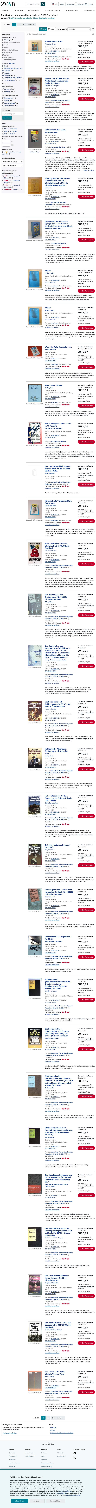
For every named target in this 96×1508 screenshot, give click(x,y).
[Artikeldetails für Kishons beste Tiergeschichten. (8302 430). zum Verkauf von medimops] (34, 509)
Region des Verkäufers (10, 161)
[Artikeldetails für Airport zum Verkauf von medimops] (34, 278)
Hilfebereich (60, 1453)
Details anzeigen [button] (89, 170)
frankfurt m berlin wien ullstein (20, 18)
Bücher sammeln (33, 10)
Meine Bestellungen (14, 1463)
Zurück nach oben (48, 1444)
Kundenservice (61, 1456)
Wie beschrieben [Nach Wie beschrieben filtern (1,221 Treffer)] (11, 80)
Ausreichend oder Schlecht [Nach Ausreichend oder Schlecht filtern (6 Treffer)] (12, 77)
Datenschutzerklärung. (73, 1495)
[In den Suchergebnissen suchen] (60, 34)
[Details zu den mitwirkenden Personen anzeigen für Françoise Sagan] (50, 44)
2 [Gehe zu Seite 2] (18, 24)
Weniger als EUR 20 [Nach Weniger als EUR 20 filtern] (9, 129)
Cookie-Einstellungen (65, 1491)
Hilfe (91, 4)
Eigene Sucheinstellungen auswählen (61, 1433)
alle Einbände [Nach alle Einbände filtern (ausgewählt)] (7, 86)
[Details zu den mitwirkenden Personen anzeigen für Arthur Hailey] (49, 273)
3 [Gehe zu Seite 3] (23, 24)
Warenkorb (12, 1466)
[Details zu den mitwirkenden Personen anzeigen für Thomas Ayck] (50, 473)
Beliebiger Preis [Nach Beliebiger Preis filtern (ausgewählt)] (8, 126)
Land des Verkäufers (9, 165)
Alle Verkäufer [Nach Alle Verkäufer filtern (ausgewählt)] (9, 173)
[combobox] (33, 4)
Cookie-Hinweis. (61, 1493)
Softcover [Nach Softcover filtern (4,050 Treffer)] (8, 91)
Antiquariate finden (72, 10)
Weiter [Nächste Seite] (30, 24)
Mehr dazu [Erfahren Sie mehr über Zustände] (12, 63)
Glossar (52, 1430)
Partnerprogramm (30, 1456)
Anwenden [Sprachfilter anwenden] (7, 118)
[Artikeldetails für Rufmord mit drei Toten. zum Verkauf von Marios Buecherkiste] (34, 138)
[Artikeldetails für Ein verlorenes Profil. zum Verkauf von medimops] (34, 46)
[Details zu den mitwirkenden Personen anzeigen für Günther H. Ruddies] (52, 1038)
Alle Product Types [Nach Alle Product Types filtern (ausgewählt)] (9, 37)
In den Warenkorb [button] (86, 62)
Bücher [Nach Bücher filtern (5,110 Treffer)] (8, 40)
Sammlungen (18, 10)
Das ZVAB (43, 1453)
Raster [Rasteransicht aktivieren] (51, 29)
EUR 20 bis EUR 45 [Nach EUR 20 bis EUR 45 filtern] (9, 131)
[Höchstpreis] (6, 145)
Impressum (44, 1459)
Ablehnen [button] (37, 1501)
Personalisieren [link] (55, 1501)
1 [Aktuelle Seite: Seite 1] (14, 24)
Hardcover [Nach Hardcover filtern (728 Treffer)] (8, 89)
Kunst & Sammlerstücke (52, 10)
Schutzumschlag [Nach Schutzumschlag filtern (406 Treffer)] (10, 103)
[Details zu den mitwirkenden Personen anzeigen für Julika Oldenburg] (51, 803)
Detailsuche (4, 10)
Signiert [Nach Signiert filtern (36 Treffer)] (7, 100)
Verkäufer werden (89, 10)
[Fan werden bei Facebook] (74, 1453)
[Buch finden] (43, 4)
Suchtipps (53, 1427)
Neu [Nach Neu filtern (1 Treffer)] (5, 66)
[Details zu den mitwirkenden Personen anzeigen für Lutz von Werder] (51, 991)
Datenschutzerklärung (47, 1463)
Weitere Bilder (34, 152)
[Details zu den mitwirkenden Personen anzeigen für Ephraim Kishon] (50, 349)
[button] (93, 34)
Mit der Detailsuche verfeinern (44, 18)
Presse (43, 1456)
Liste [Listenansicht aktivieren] (43, 29)
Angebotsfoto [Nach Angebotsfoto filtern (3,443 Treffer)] (10, 105)
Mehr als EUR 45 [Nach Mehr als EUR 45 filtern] (8, 134)
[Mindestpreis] (6, 141)
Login (62, 4)
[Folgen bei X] (74, 1458)
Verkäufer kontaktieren (52, 61)
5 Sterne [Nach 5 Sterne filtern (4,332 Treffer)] (13, 189)
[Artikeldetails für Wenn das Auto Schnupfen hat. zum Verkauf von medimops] (34, 351)
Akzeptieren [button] (19, 1501)
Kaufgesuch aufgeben (10, 1433)
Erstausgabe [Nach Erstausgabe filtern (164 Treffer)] (9, 98)
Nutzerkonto (70, 4)
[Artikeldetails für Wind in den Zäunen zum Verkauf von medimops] (34, 393)
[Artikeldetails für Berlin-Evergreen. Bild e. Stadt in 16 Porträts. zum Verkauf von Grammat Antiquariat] (34, 433)
